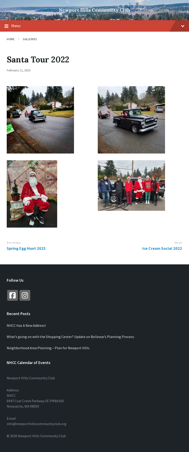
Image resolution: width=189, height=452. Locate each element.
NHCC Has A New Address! (26, 325)
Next (178, 243)
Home (11, 39)
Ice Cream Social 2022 (162, 248)
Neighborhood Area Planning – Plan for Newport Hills (48, 348)
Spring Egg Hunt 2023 (26, 248)
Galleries (30, 39)
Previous (14, 243)
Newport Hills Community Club (94, 10)
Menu (94, 26)
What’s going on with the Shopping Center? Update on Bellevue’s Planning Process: (71, 336)
